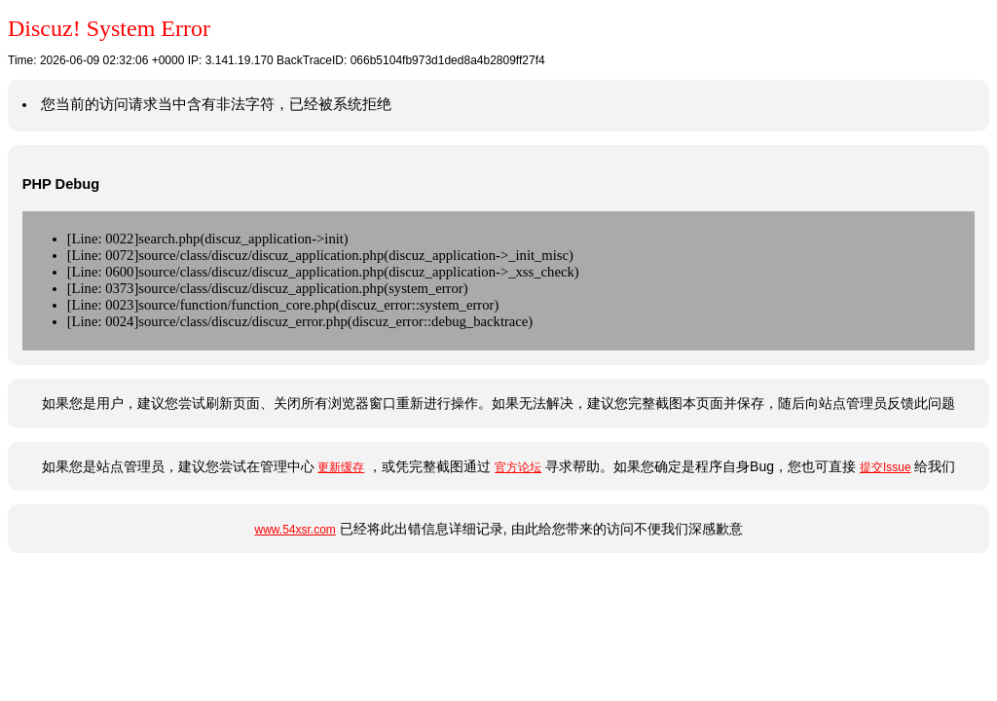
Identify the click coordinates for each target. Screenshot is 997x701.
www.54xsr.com (294, 529)
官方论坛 (518, 467)
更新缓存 (340, 467)
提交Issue (885, 467)
